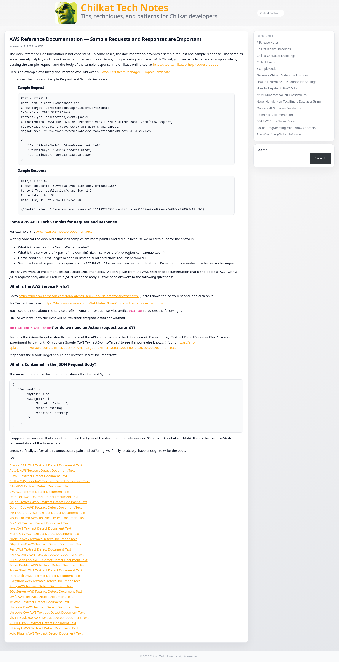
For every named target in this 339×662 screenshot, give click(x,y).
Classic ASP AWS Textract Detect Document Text (45, 465)
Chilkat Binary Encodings (274, 49)
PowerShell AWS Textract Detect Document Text (45, 570)
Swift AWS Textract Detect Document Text (41, 596)
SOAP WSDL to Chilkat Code (276, 121)
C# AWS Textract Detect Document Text (39, 491)
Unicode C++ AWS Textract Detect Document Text (47, 612)
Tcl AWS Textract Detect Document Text (39, 602)
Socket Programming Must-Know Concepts (286, 128)
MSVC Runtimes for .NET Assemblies (281, 95)
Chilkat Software (270, 13)
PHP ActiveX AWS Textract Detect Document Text (46, 554)
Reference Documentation (275, 115)
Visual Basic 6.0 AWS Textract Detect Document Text (48, 617)
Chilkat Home (266, 62)
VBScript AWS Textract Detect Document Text (43, 628)
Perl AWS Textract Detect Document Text (40, 549)
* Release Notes (267, 42)
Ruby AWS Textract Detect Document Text (41, 586)
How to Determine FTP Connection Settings (286, 82)
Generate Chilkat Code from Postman (282, 75)
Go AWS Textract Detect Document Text (39, 523)
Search (262, 150)
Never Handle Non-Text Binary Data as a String (289, 101)
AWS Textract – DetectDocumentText (64, 231)
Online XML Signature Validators (279, 108)
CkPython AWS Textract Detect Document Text (44, 581)
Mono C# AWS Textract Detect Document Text (44, 533)
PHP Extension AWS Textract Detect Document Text (48, 560)
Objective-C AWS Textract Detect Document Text (46, 544)
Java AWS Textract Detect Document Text (40, 528)
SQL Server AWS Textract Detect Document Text (45, 591)
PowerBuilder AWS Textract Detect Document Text (47, 565)
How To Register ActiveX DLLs (277, 88)
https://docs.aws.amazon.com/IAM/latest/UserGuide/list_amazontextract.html (79, 296)
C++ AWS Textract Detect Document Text (40, 486)
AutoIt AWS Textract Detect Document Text (42, 470)
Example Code (266, 69)
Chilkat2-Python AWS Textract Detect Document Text (49, 481)
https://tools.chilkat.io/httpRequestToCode (185, 64)
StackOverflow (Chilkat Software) (279, 134)
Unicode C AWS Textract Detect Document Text (45, 607)
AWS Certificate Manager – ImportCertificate (136, 72)
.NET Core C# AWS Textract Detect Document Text (47, 512)
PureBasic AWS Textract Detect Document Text (44, 575)
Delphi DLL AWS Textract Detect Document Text (45, 507)
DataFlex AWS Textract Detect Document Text (43, 497)
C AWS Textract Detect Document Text (38, 476)
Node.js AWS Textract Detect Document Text (43, 539)
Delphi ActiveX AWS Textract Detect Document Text (48, 502)
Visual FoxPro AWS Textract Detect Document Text (47, 518)
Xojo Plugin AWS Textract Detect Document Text (45, 633)
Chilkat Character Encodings (276, 56)
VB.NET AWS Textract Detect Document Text (42, 623)
